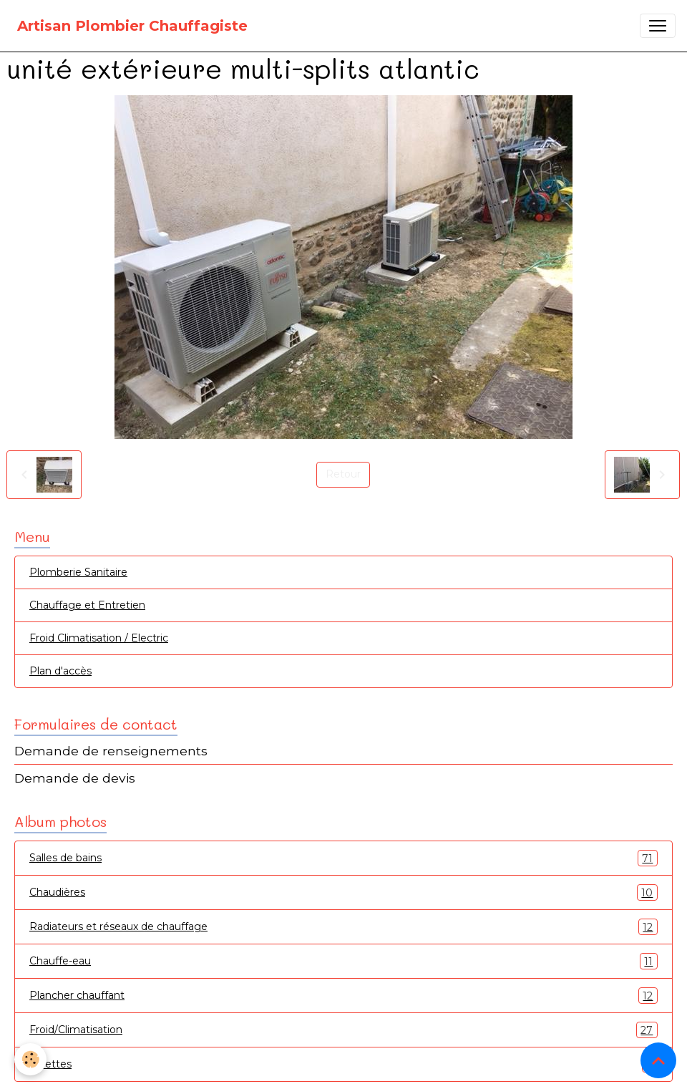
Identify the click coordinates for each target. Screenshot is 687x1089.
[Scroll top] (658, 1060)
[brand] (132, 25)
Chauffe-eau (343, 961)
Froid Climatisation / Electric (98, 637)
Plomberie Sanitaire (78, 572)
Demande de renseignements (111, 750)
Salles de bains (343, 858)
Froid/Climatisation (343, 1030)
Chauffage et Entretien (87, 605)
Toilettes (343, 1064)
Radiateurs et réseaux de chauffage (343, 927)
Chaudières (343, 892)
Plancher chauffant (343, 995)
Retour (343, 474)
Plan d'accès (60, 670)
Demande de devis (74, 777)
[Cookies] (30, 1059)
